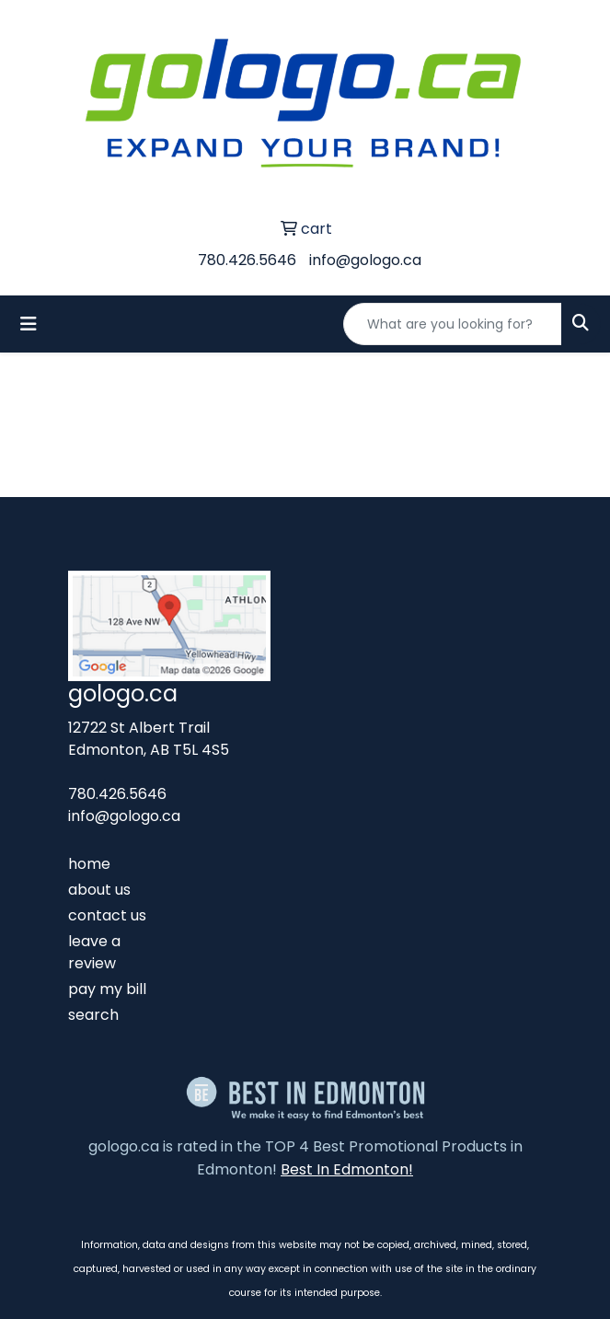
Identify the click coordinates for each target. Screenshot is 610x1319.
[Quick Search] (452, 324)
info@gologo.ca (365, 260)
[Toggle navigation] (28, 324)
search (93, 1014)
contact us (107, 915)
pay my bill (107, 989)
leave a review (94, 952)
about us (99, 889)
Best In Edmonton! (347, 1169)
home (89, 863)
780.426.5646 (247, 260)
